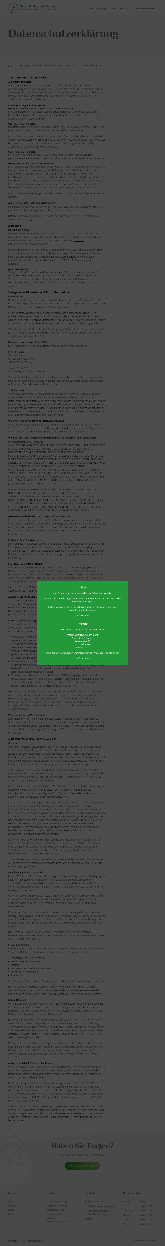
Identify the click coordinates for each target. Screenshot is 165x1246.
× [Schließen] (125, 583)
